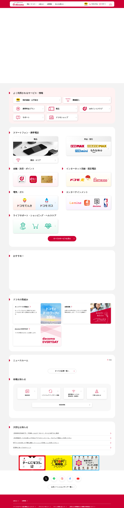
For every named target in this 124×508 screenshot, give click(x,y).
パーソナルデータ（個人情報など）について (23, 506)
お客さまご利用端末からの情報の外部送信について (82, 506)
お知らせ (41, 4)
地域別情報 (62, 404)
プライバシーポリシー (44, 506)
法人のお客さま (59, 4)
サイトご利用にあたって (59, 506)
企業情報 (49, 4)
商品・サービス (31, 4)
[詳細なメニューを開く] (110, 4)
